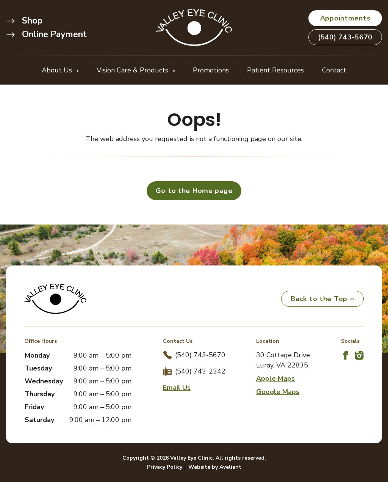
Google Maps (277, 391)
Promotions (211, 70)
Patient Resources (275, 70)
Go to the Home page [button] (194, 190)
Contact (334, 70)
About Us (58, 70)
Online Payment (46, 34)
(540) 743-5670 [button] (345, 37)
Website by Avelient (214, 467)
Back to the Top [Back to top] (322, 298)
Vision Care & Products (133, 70)
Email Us (177, 387)
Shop (24, 21)
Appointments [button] (345, 18)
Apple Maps (275, 378)
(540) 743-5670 (200, 355)
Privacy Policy (164, 467)
